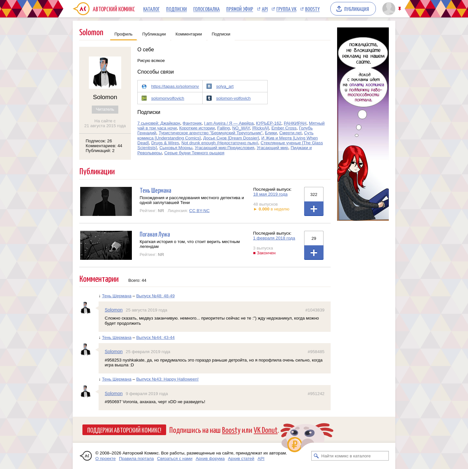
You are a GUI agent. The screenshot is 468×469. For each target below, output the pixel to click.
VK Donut (266, 429)
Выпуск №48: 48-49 (155, 295)
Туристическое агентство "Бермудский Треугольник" (210, 132)
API (265, 8)
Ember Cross (284, 128)
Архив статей (241, 458)
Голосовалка (206, 8)
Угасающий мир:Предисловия (224, 147)
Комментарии (189, 34)
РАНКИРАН (295, 123)
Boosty (312, 8)
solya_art (225, 86)
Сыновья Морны (175, 147)
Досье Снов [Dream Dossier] (231, 138)
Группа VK (286, 8)
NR (161, 210)
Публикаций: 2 (100, 150)
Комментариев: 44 (104, 145)
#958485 (316, 351)
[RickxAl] (260, 128)
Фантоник (192, 123)
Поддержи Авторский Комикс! (124, 429)
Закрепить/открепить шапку (400, 9)
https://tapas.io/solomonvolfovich (182, 86)
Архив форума (210, 458)
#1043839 (314, 310)
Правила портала (136, 458)
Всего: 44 (137, 280)
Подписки (176, 8)
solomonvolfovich (167, 98)
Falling (223, 128)
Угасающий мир (272, 147)
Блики (271, 132)
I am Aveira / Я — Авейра (228, 123)
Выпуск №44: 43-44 (155, 337)
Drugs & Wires (165, 142)
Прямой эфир (239, 8)
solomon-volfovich (233, 98)
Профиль (123, 34)
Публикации (154, 34)
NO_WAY (241, 128)
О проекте (105, 458)
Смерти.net (290, 132)
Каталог (151, 8)
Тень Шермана (155, 190)
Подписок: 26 (99, 140)
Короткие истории (197, 128)
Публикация (356, 8)
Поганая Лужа (155, 234)
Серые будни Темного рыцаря (194, 152)
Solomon (113, 309)
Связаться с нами (174, 458)
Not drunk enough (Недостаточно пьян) (219, 142)
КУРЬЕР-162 (268, 123)
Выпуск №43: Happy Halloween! (167, 379)
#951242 (316, 393)
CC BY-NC (199, 210)
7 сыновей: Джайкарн (158, 123)
